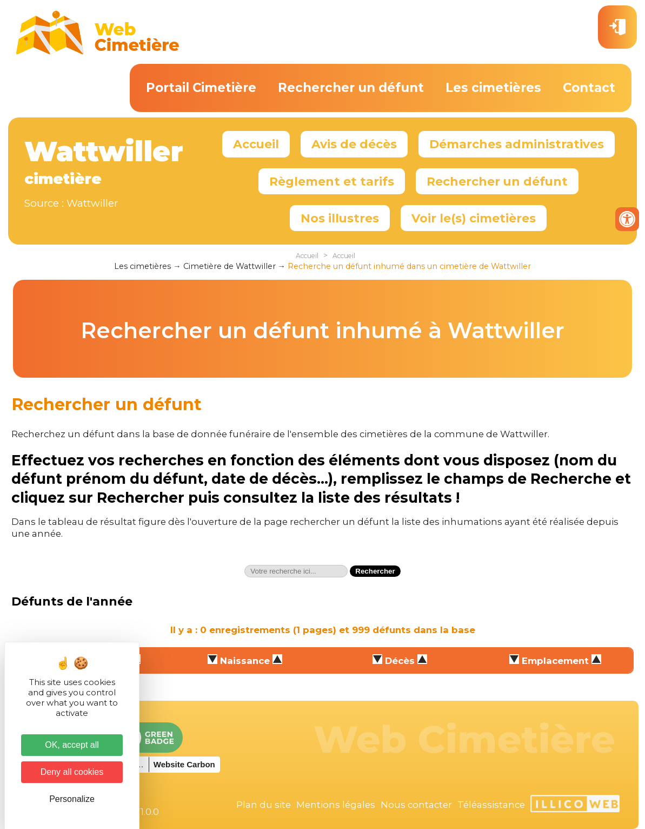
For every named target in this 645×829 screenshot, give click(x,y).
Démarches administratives (516, 144)
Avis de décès (354, 144)
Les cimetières (493, 87)
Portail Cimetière (201, 87)
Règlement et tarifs (331, 181)
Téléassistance (491, 804)
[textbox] (296, 571)
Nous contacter (416, 804)
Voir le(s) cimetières (473, 218)
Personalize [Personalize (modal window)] (72, 799)
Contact (589, 87)
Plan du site (263, 804)
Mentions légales (335, 804)
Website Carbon (184, 764)
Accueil (256, 144)
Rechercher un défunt (351, 87)
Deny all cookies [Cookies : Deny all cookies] (72, 772)
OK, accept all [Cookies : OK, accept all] (72, 744)
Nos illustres (340, 218)
